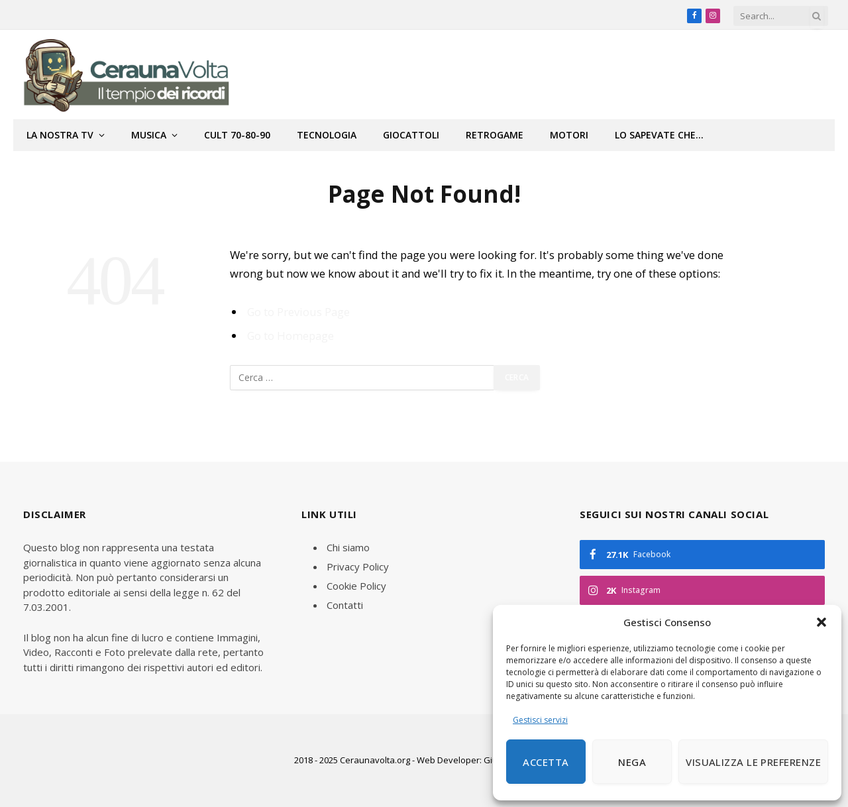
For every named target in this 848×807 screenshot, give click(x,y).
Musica (148, 135)
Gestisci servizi (540, 720)
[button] (821, 622)
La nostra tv (59, 135)
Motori (569, 135)
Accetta (545, 762)
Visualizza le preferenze (753, 762)
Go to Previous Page (298, 311)
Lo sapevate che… (659, 135)
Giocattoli (411, 135)
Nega (632, 762)
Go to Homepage (290, 335)
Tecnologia (326, 135)
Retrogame (494, 135)
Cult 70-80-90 (237, 135)
